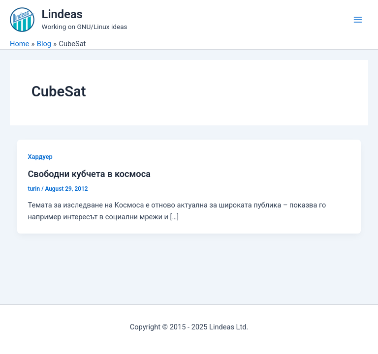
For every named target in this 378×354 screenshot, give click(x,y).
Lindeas (62, 14)
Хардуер (40, 156)
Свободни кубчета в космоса (89, 174)
